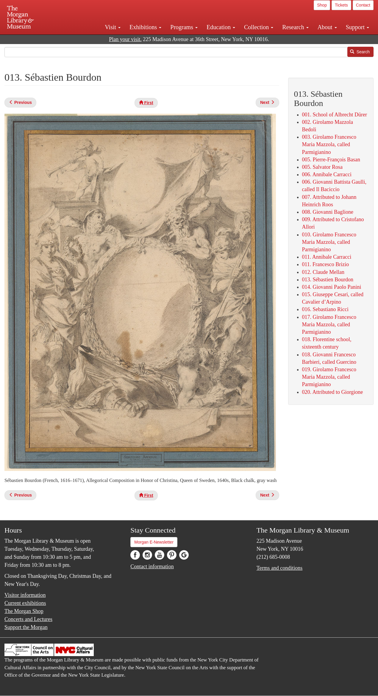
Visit (113, 27)
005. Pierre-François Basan (331, 160)
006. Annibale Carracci (327, 174)
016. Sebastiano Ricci (325, 309)
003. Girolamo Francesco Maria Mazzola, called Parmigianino (329, 144)
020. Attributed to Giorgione (332, 392)
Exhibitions (145, 27)
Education (221, 27)
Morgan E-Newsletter (154, 542)
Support (357, 27)
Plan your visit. (125, 39)
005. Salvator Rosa (322, 167)
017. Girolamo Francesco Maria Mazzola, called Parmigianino (329, 324)
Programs (184, 27)
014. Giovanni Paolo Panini (331, 287)
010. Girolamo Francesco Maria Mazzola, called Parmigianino (329, 242)
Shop (322, 5)
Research (295, 27)
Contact (363, 5)
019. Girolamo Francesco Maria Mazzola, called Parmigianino (329, 376)
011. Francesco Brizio (325, 264)
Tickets (341, 5)
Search (360, 51)
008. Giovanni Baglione (327, 212)
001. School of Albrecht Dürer (334, 115)
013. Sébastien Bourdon (328, 280)
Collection (258, 27)
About (327, 27)
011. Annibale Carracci (327, 257)
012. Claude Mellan (323, 272)
